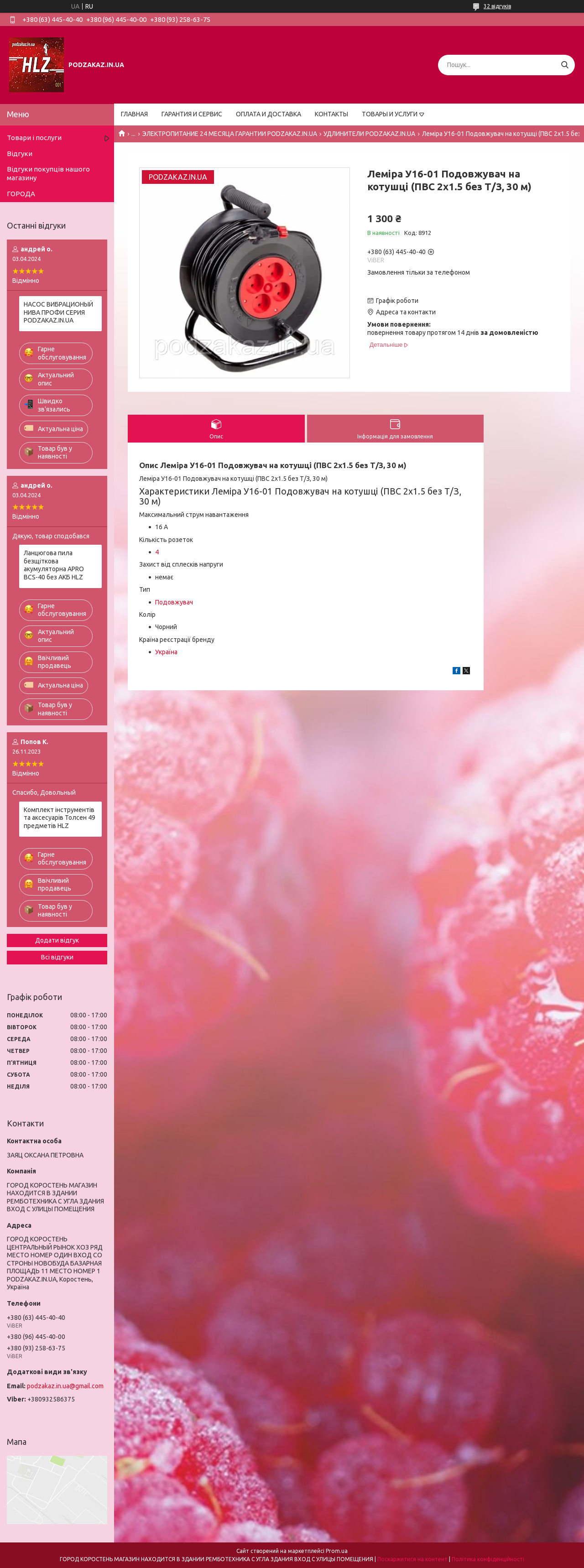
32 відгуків (497, 6)
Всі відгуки (57, 957)
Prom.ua (337, 1551)
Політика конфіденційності (488, 1559)
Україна (166, 652)
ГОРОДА (21, 194)
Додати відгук (57, 940)
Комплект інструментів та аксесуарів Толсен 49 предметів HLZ (59, 817)
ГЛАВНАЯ (134, 114)
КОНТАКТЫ (331, 114)
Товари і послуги (34, 137)
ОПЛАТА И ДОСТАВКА (268, 114)
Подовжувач (174, 602)
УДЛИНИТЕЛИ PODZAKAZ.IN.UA (369, 133)
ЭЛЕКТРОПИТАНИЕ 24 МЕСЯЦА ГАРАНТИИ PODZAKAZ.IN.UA (229, 133)
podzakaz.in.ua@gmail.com (65, 1386)
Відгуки (19, 153)
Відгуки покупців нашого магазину (48, 173)
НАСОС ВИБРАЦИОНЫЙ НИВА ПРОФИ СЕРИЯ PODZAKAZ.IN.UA (58, 312)
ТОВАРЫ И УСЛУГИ (389, 114)
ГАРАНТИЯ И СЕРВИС (192, 114)
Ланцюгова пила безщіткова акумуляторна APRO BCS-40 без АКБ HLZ (54, 565)
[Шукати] (564, 65)
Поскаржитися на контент (412, 1559)
